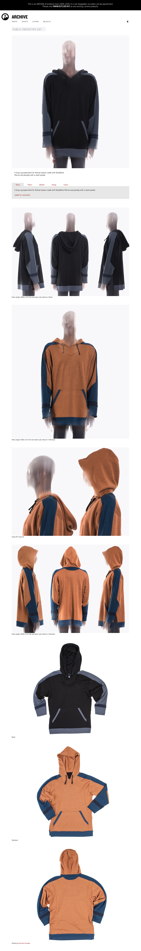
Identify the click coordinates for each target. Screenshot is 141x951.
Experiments (126, 21)
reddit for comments (22, 195)
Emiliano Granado (24, 943)
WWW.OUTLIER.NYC (61, 6)
